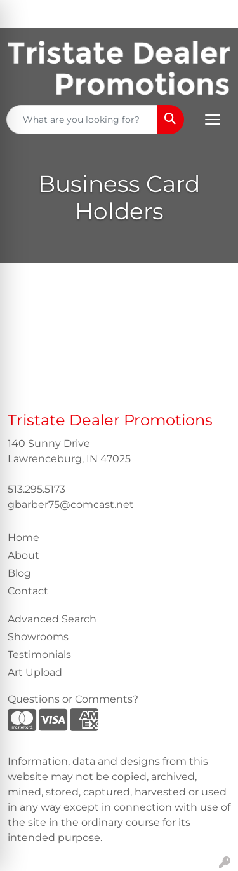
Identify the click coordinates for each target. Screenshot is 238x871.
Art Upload (35, 672)
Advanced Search (52, 619)
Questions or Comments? (73, 699)
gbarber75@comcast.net (71, 504)
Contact (28, 591)
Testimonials (39, 654)
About (23, 555)
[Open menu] (212, 119)
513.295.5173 (36, 489)
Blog (19, 573)
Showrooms (38, 637)
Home (23, 538)
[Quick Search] (81, 119)
